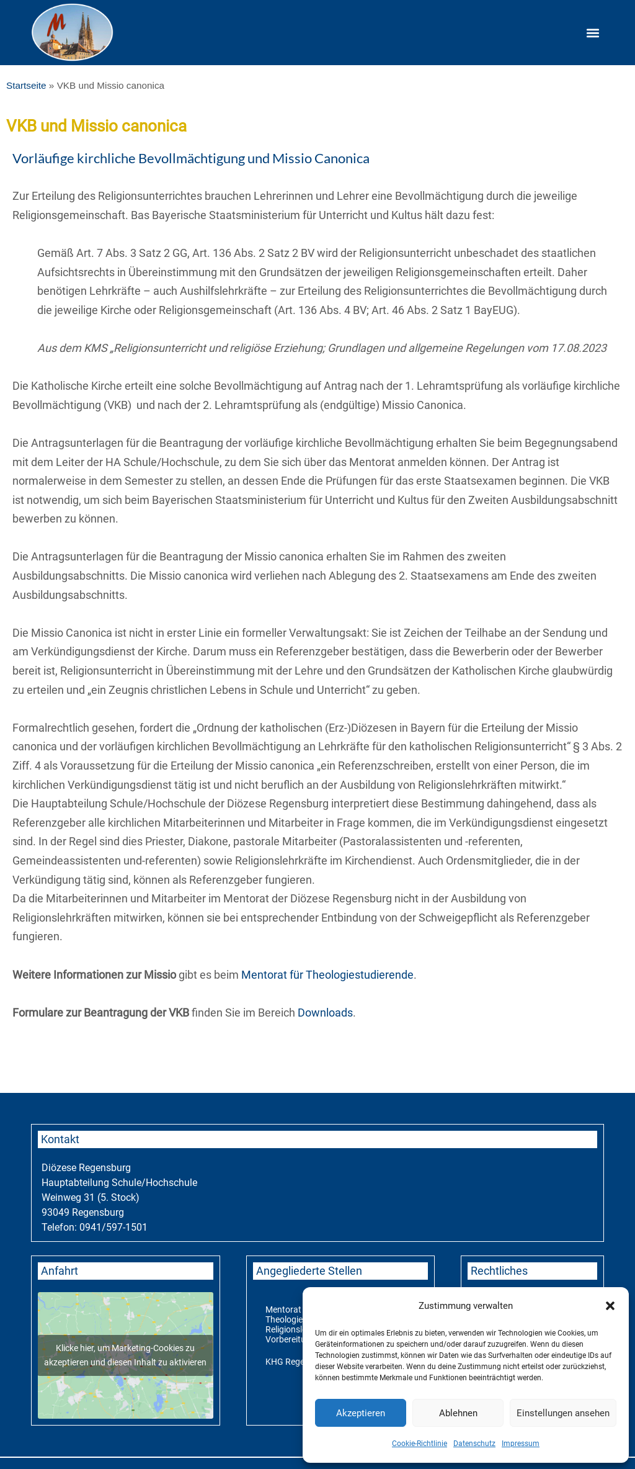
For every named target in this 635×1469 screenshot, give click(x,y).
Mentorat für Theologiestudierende (327, 974)
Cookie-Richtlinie (419, 1443)
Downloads (325, 1012)
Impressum (521, 1443)
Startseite (26, 85)
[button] (610, 1306)
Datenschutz (474, 1443)
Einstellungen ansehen (563, 1413)
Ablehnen (458, 1413)
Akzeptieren (360, 1413)
